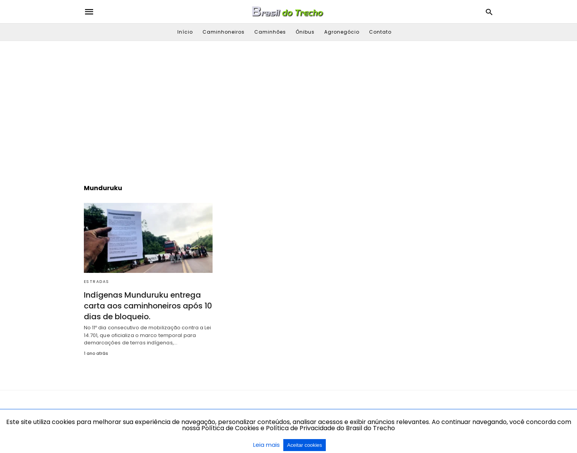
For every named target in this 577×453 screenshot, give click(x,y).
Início (185, 32)
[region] (288, 107)
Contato (380, 32)
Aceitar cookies (304, 445)
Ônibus (305, 32)
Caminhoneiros (224, 32)
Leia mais (267, 445)
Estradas (96, 281)
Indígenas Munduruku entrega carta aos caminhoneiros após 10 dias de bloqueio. (148, 306)
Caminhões (270, 32)
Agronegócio (341, 32)
